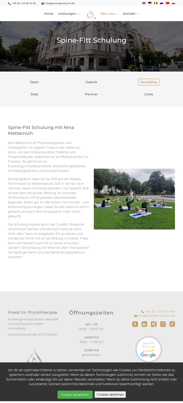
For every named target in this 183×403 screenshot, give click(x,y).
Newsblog (148, 82)
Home (49, 13)
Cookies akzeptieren (75, 395)
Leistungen (69, 13)
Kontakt (131, 13)
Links (148, 94)
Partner (91, 94)
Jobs (34, 94)
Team (34, 82)
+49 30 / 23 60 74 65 (22, 3)
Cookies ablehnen (110, 394)
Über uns (109, 13)
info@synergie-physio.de (58, 3)
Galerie (91, 82)
